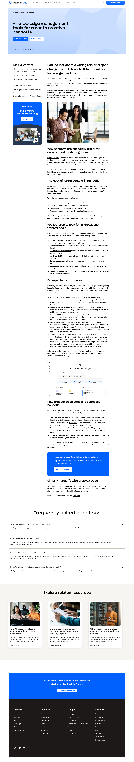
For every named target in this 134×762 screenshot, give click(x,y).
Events (97, 732)
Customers (99, 722)
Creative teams (53, 158)
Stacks (70, 428)
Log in (101, 3)
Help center (99, 736)
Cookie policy (72, 726)
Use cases (98, 729)
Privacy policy (72, 719)
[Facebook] (19, 753)
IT (97, 161)
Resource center (100, 719)
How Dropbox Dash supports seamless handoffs (27, 91)
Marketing (51, 286)
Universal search (78, 418)
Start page (17, 729)
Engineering (45, 726)
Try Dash (76, 496)
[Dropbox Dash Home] (19, 2)
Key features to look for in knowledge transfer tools (26, 81)
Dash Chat (73, 423)
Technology (45, 722)
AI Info (70, 736)
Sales (43, 729)
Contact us (72, 739)
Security (67, 3)
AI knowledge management (87, 91)
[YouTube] (24, 753)
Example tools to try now (22, 86)
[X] (15, 753)
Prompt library (100, 726)
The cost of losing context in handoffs (27, 76)
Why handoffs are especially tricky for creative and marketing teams (27, 71)
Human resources (47, 732)
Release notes (100, 745)
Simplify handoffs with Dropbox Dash (27, 96)
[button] (36, 2)
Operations (44, 739)
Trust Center (99, 742)
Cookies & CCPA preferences (78, 729)
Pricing (75, 3)
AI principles (72, 732)
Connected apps (19, 736)
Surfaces (17, 732)
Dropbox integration (72, 436)
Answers (17, 722)
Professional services (48, 719)
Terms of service (73, 722)
